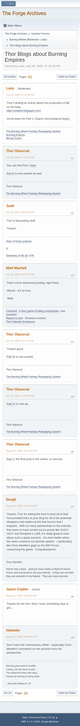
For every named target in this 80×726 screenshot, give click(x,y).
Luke (43, 39)
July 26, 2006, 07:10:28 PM (20, 95)
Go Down (10, 77)
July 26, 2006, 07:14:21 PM (20, 157)
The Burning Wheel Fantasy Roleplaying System (33, 131)
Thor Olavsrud (17, 151)
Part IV (11, 403)
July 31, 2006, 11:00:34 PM (20, 395)
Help (24, 717)
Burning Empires (15, 135)
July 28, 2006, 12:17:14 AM (20, 341)
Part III (11, 356)
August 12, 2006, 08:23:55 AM (21, 595)
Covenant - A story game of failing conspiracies (32, 311)
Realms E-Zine (14, 318)
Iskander (13, 630)
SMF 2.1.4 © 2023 (30, 721)
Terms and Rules (37, 717)
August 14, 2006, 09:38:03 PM (21, 636)
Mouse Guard (14, 138)
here (33, 165)
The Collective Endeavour (20, 321)
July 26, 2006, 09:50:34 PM (20, 212)
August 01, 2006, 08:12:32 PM (21, 450)
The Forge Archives (24, 13)
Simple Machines (50, 721)
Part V (10, 459)
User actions (67, 77)
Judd (10, 206)
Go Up (7, 693)
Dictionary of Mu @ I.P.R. (20, 255)
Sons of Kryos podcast (19, 241)
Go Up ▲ (53, 717)
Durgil (11, 499)
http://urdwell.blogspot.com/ (24, 110)
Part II (10, 173)
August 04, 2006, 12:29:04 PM (21, 506)
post (33, 545)
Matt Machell (16, 268)
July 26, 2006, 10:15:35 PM (20, 274)
